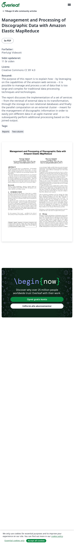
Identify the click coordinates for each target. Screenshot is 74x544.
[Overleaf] (10, 4)
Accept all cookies (36, 540)
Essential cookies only (14, 540)
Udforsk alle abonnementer (37, 306)
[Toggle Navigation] (69, 5)
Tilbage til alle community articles (19, 11)
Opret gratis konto (37, 299)
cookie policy (57, 536)
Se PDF (7, 40)
